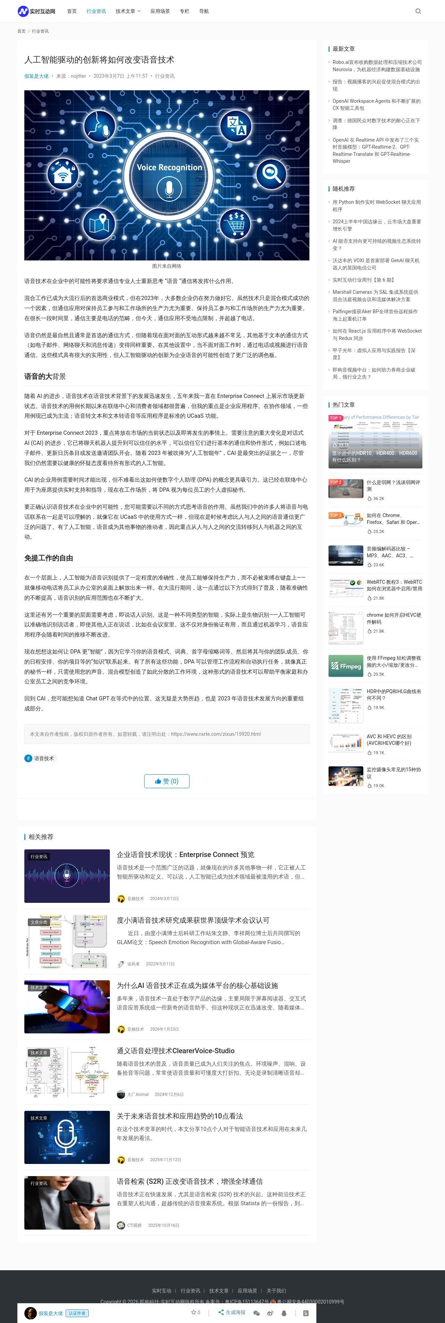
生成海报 (232, 1313)
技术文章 (128, 11)
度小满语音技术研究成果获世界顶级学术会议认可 (193, 924)
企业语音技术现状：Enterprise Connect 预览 (185, 856)
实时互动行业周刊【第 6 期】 (364, 280)
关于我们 (276, 1290)
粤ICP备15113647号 (247, 1302)
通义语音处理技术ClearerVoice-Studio (176, 1059)
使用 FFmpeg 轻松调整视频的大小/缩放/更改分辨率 (394, 664)
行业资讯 (99, 11)
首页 (75, 11)
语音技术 (44, 758)
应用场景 (163, 11)
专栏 (188, 11)
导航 (207, 11)
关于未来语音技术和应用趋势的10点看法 (180, 1126)
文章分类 (39, 925)
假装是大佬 (36, 76)
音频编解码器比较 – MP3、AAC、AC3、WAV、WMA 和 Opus (389, 555)
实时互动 (161, 1290)
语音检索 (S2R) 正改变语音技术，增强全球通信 (190, 1194)
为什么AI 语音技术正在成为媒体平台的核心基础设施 (197, 991)
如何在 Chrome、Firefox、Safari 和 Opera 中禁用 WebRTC (393, 522)
